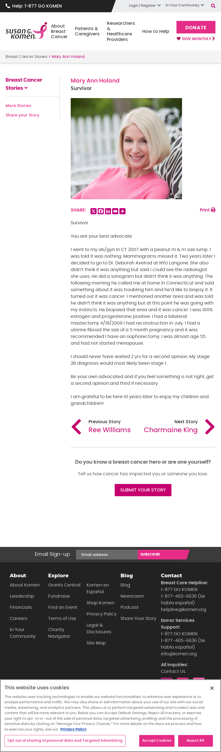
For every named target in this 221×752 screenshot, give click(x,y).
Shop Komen (100, 603)
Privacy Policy (102, 614)
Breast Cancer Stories (26, 57)
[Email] (115, 211)
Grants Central (64, 585)
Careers (18, 618)
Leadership (22, 596)
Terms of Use (62, 618)
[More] (122, 211)
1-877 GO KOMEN (179, 589)
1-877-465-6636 (179, 596)
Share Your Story (138, 618)
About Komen (25, 585)
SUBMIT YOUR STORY (143, 490)
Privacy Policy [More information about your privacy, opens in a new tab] (73, 729)
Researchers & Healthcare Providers (121, 31)
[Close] (212, 688)
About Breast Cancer (59, 31)
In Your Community (23, 633)
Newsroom (132, 596)
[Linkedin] (108, 211)
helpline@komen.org (183, 609)
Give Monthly (195, 39)
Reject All (195, 741)
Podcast (130, 607)
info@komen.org (179, 654)
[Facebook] (101, 211)
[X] (93, 211)
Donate (195, 27)
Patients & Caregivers (87, 31)
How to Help (155, 31)
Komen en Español (98, 588)
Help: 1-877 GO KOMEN (37, 6)
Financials (21, 607)
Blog (125, 585)
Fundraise (59, 596)
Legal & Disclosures (99, 628)
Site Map (96, 643)
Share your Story (22, 115)
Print (207, 210)
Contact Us (173, 671)
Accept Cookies (156, 741)
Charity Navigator (59, 633)
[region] (110, 715)
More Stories (18, 105)
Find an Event (62, 607)
